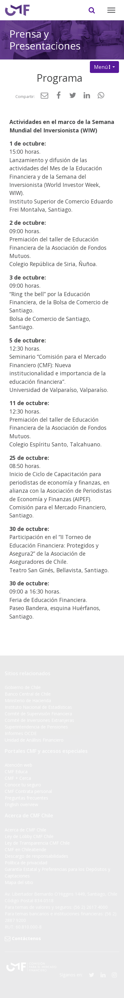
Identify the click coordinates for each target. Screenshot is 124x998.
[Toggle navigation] (111, 10)
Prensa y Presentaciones (44, 38)
